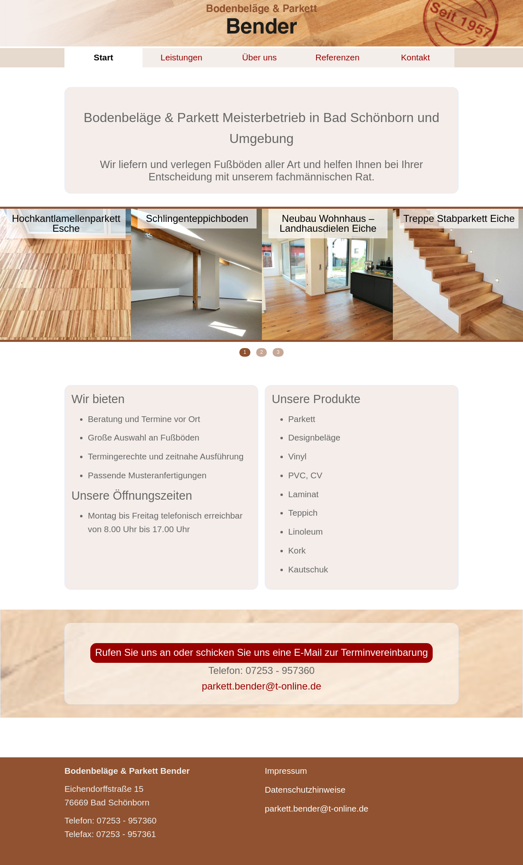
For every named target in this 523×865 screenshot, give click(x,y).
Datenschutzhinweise (305, 789)
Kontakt (415, 57)
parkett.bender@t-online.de (261, 686)
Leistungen (181, 57)
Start (103, 57)
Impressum (286, 770)
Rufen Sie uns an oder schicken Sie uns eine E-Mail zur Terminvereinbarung (261, 652)
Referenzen (337, 57)
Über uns (259, 57)
